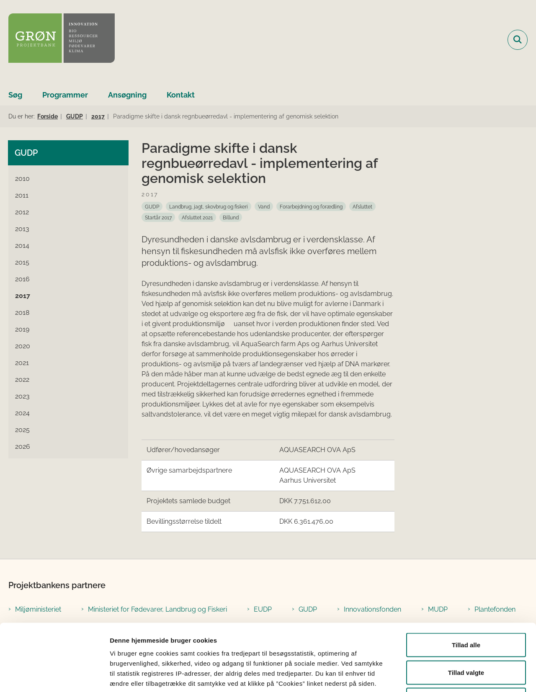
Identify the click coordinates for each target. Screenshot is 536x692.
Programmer (65, 94)
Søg (15, 94)
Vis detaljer (435, 675)
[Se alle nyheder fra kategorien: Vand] (264, 206)
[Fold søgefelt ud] (518, 40)
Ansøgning (127, 94)
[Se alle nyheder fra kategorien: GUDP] (152, 206)
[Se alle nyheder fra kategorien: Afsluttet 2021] (197, 217)
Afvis (466, 637)
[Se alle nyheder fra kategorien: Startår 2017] (158, 217)
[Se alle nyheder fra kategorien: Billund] (230, 217)
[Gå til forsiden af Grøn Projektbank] (61, 39)
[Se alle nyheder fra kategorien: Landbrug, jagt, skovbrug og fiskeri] (208, 206)
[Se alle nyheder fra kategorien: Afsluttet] (362, 206)
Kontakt (181, 94)
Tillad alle (466, 582)
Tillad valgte (466, 609)
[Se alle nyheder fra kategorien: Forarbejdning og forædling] (311, 206)
